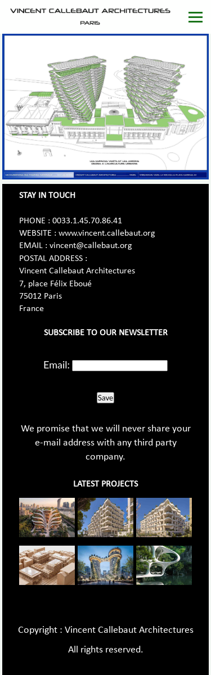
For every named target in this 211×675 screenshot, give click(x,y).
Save (105, 397)
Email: (56, 364)
